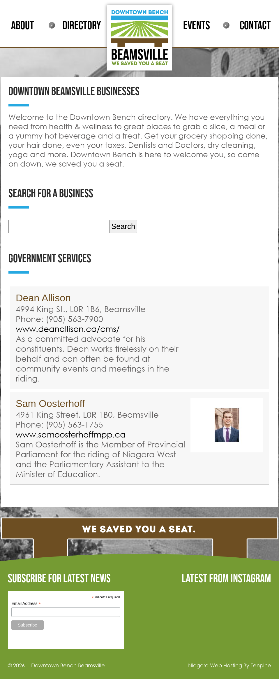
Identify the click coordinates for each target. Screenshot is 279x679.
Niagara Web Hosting (215, 665)
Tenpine (261, 665)
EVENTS (196, 26)
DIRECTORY (82, 26)
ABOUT (22, 26)
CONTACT (255, 26)
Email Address (26, 603)
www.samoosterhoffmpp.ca (71, 434)
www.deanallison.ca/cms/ (68, 328)
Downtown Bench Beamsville (68, 665)
